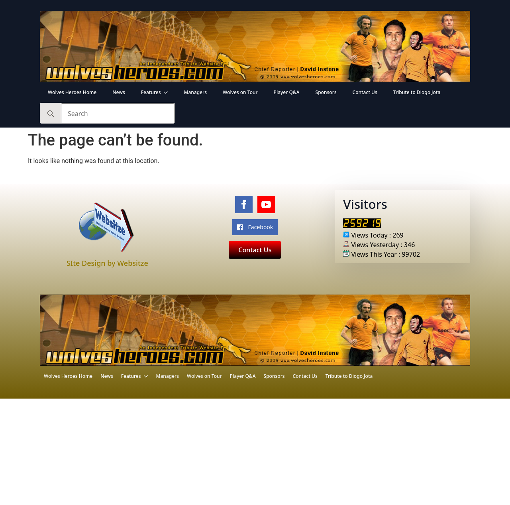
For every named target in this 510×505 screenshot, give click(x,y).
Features (151, 92)
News (118, 92)
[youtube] (266, 204)
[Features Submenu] (168, 92)
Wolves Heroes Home (72, 92)
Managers (195, 92)
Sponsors (326, 92)
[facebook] (244, 204)
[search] (50, 113)
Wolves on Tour (240, 92)
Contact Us (365, 92)
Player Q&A (287, 92)
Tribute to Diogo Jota (417, 92)
